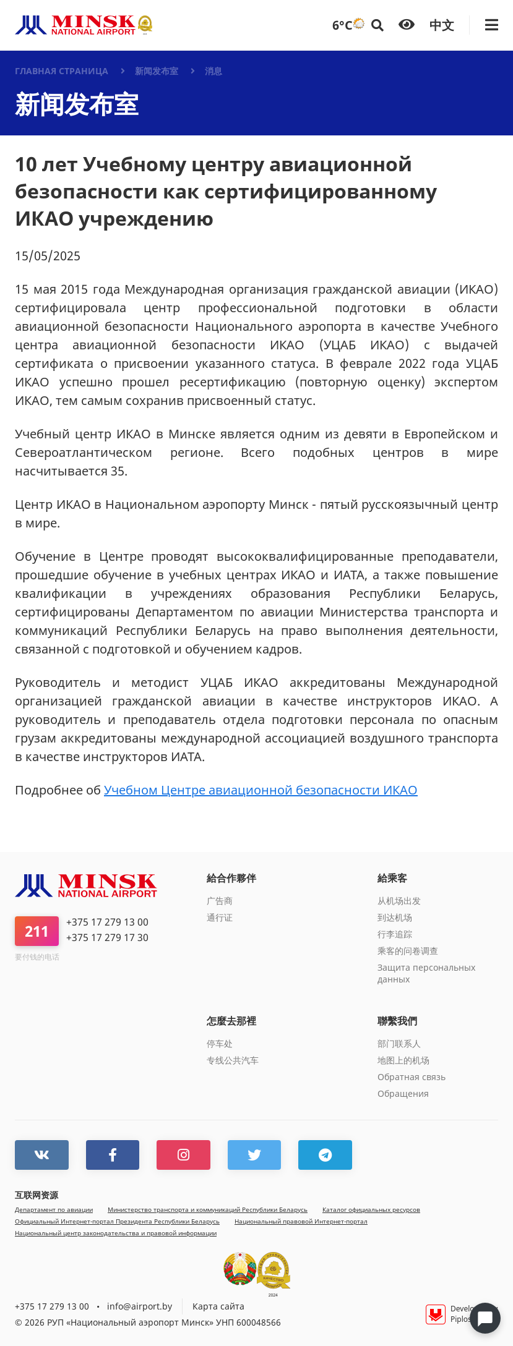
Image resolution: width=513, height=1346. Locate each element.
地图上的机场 (403, 1060)
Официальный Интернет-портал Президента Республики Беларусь (117, 1220)
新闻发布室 (156, 71)
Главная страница (61, 71)
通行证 (220, 917)
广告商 (220, 900)
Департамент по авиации (54, 1209)
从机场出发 (399, 900)
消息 (213, 71)
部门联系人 (399, 1043)
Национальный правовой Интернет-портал (301, 1220)
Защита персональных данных (426, 973)
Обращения (403, 1093)
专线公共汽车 (233, 1060)
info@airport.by (139, 1305)
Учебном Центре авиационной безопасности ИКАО (261, 790)
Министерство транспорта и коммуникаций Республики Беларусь (208, 1209)
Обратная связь (411, 1077)
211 (37, 931)
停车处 (220, 1043)
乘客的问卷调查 (407, 950)
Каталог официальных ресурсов (371, 1209)
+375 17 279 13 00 (107, 922)
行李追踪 (394, 934)
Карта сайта (218, 1305)
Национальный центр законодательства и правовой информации (116, 1232)
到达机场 (394, 917)
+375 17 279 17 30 (107, 937)
